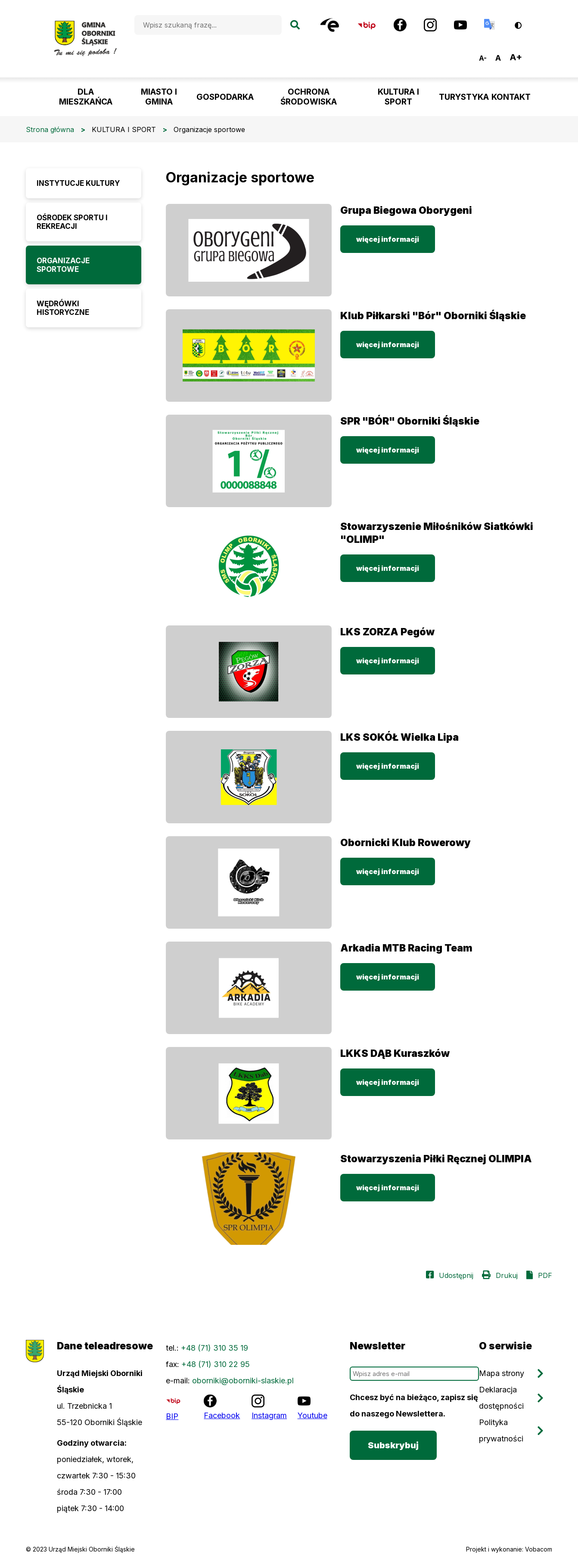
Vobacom (538, 1549)
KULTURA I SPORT (398, 97)
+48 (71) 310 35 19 (214, 1347)
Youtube (312, 1415)
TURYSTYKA (464, 97)
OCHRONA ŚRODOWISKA (308, 97)
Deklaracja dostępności (501, 1397)
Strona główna (50, 129)
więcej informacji (387, 239)
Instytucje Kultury (78, 183)
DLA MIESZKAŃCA (85, 97)
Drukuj (507, 1275)
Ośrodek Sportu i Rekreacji (72, 222)
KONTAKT (511, 97)
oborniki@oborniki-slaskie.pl (243, 1380)
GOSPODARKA (225, 97)
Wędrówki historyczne (63, 308)
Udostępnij (456, 1275)
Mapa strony (501, 1373)
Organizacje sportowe (63, 265)
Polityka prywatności (501, 1430)
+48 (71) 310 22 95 (215, 1364)
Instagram (269, 1415)
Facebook (222, 1415)
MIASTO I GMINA (159, 97)
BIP (172, 1416)
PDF (545, 1275)
